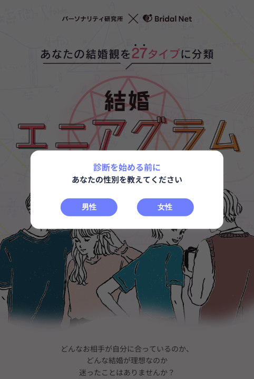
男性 (89, 206)
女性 (165, 206)
